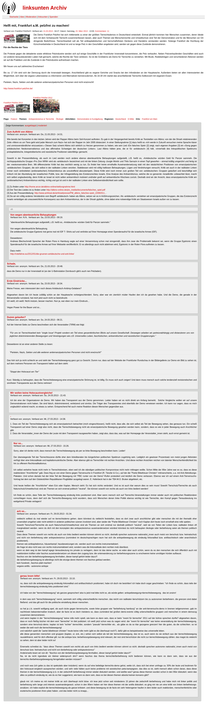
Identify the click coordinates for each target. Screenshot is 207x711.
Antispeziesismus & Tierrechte (41, 119)
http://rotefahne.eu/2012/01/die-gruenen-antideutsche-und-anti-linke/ (42, 254)
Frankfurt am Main (149, 119)
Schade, (11, 263)
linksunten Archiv (45, 8)
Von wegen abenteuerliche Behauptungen (33, 214)
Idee (22, 17)
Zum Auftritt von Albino (20, 131)
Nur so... (18, 443)
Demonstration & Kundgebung (90, 119)
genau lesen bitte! (30, 576)
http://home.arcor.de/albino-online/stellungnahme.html (50, 187)
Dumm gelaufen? (16, 317)
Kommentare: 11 (102, 31)
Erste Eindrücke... (17, 281)
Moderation (31, 17)
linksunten (43, 17)
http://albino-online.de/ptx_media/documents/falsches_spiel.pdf (75, 190)
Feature (14, 119)
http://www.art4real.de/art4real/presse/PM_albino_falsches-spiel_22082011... (70, 193)
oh (12, 209)
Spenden (53, 17)
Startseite (13, 17)
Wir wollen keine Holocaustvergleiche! (31, 393)
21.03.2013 (48, 31)
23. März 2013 (82, 31)
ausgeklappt (30, 125)
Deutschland (120, 119)
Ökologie (59, 119)
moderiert (42, 125)
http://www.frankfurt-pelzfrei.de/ (18, 88)
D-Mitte (131, 119)
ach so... (21, 511)
